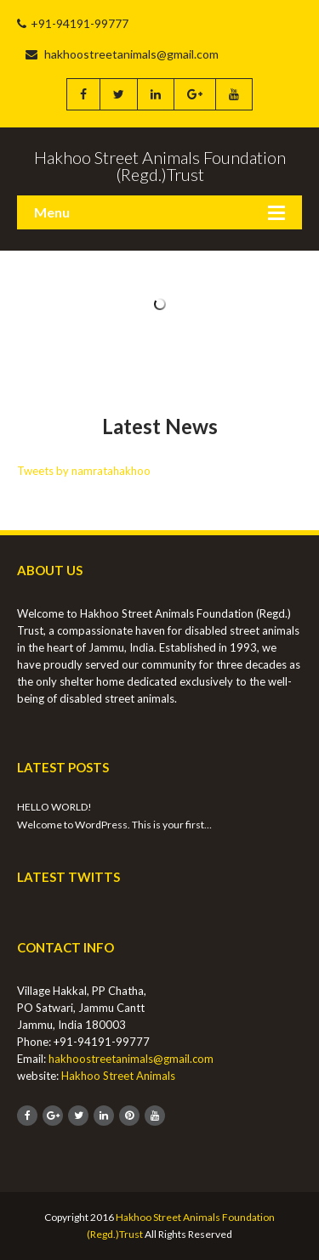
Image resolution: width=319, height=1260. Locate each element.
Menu (52, 212)
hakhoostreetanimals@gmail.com (122, 54)
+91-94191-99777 (72, 23)
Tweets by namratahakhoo (84, 470)
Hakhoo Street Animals (118, 1075)
